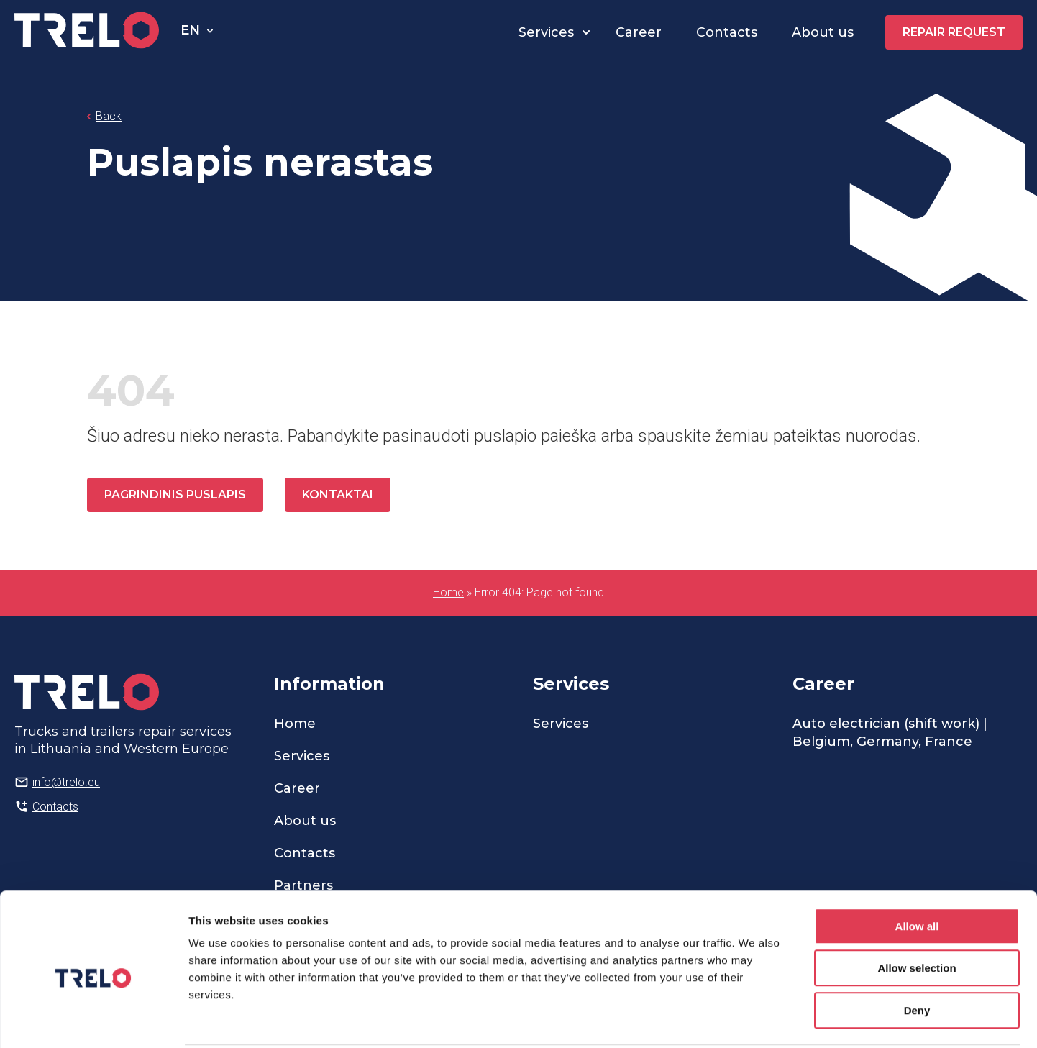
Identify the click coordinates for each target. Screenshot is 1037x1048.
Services (546, 32)
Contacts (726, 32)
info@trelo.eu (66, 782)
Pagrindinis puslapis (175, 494)
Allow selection (916, 914)
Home (448, 592)
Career (639, 32)
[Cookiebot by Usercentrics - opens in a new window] (93, 1020)
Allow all (917, 872)
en (190, 30)
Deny (917, 956)
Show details (754, 1019)
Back (109, 116)
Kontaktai (337, 494)
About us (823, 32)
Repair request (954, 32)
